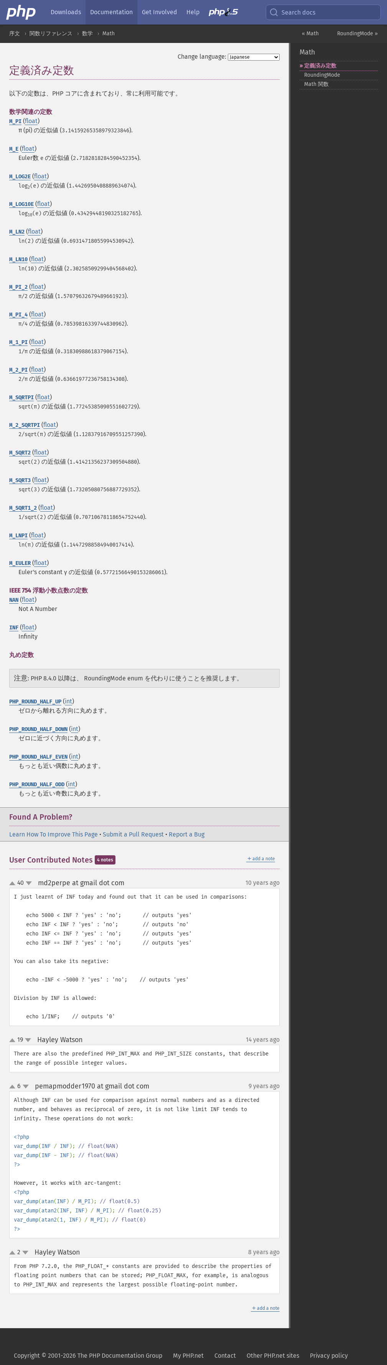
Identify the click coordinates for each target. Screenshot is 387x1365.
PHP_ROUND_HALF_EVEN (38, 757)
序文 (14, 33)
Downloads (66, 12)
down (29, 883)
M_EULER (20, 563)
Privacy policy (329, 1355)
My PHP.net (188, 1355)
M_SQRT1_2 (23, 508)
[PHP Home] (21, 12)
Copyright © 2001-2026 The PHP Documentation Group (88, 1355)
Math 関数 (316, 84)
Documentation (111, 12)
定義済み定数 (320, 66)
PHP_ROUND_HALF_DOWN (38, 729)
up (13, 883)
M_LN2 (17, 232)
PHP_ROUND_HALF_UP (35, 701)
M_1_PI (18, 342)
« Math (310, 33)
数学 (87, 33)
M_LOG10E (21, 204)
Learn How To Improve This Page (53, 834)
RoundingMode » (357, 33)
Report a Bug (186, 834)
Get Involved (159, 12)
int (68, 701)
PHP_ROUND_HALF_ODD (36, 784)
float (31, 121)
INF (13, 627)
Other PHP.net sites (273, 1355)
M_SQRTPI (21, 397)
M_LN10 (18, 259)
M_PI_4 (18, 314)
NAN (13, 600)
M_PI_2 (18, 287)
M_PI (15, 121)
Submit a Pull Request (133, 834)
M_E (13, 149)
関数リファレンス (51, 33)
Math (108, 33)
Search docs (292, 12)
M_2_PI (18, 370)
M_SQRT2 (20, 453)
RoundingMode (322, 75)
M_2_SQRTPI (24, 425)
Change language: (202, 56)
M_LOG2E (20, 176)
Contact (225, 1355)
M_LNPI (18, 535)
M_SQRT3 (20, 480)
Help (192, 12)
